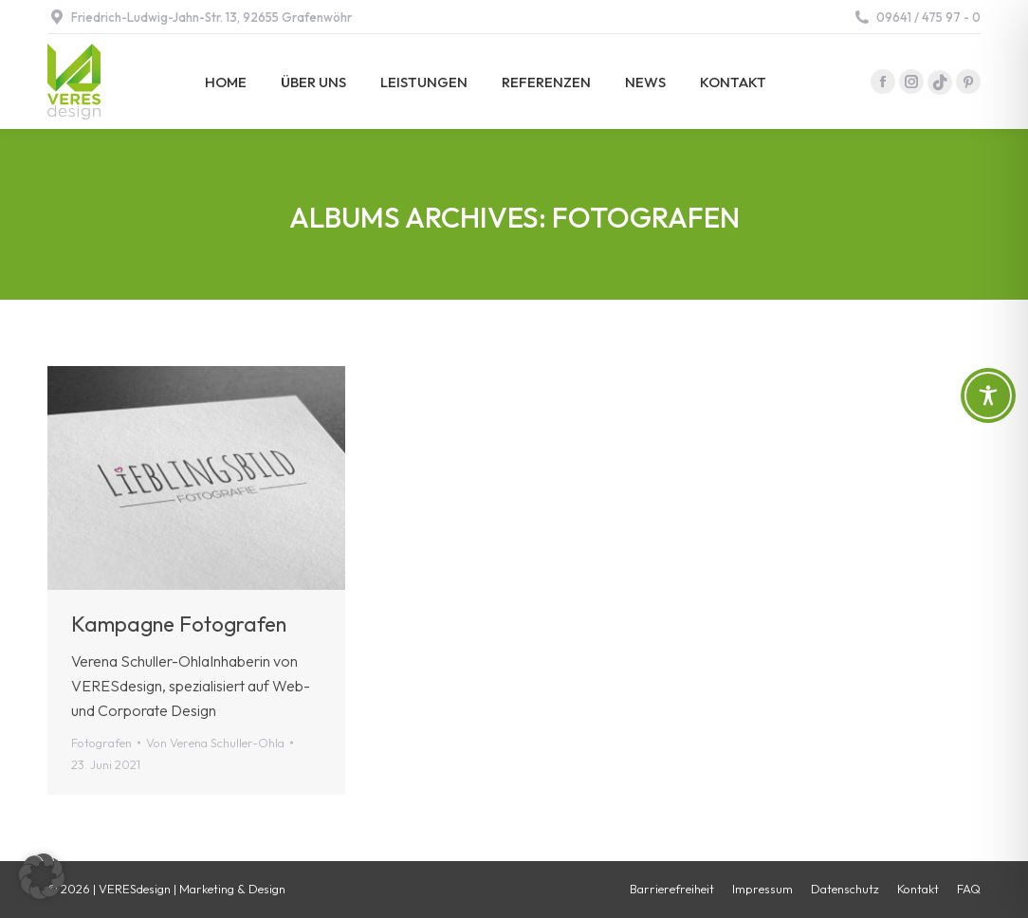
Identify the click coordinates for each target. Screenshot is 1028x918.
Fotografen (101, 742)
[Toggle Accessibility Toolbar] (988, 395)
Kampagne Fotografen (178, 624)
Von (215, 742)
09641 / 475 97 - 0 (917, 18)
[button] (41, 876)
